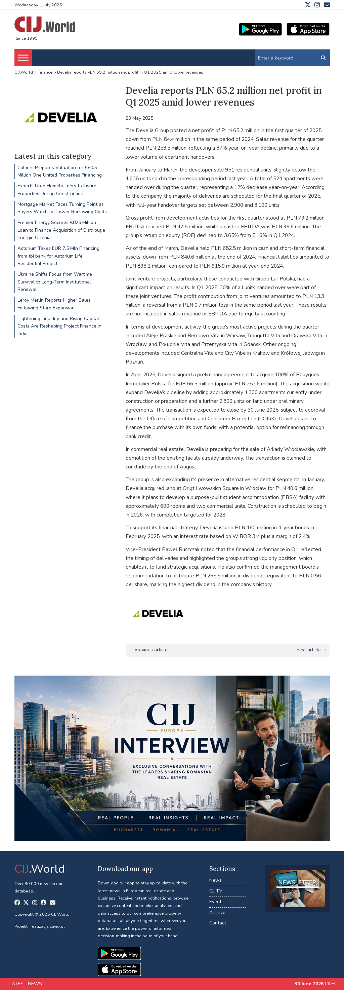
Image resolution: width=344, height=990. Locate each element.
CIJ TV (215, 891)
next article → (312, 650)
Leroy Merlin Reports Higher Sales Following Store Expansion (54, 304)
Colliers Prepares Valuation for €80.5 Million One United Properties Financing (59, 171)
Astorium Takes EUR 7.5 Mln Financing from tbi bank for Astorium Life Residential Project (58, 256)
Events (216, 902)
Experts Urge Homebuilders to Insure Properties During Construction (56, 189)
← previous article (148, 650)
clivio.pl (57, 926)
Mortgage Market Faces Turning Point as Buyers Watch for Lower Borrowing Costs (62, 208)
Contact (217, 923)
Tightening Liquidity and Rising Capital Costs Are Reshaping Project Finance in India (59, 326)
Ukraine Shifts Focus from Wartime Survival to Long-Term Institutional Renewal (54, 282)
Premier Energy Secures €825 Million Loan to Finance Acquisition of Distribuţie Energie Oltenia (61, 230)
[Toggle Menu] (23, 57)
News (215, 880)
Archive (217, 912)
